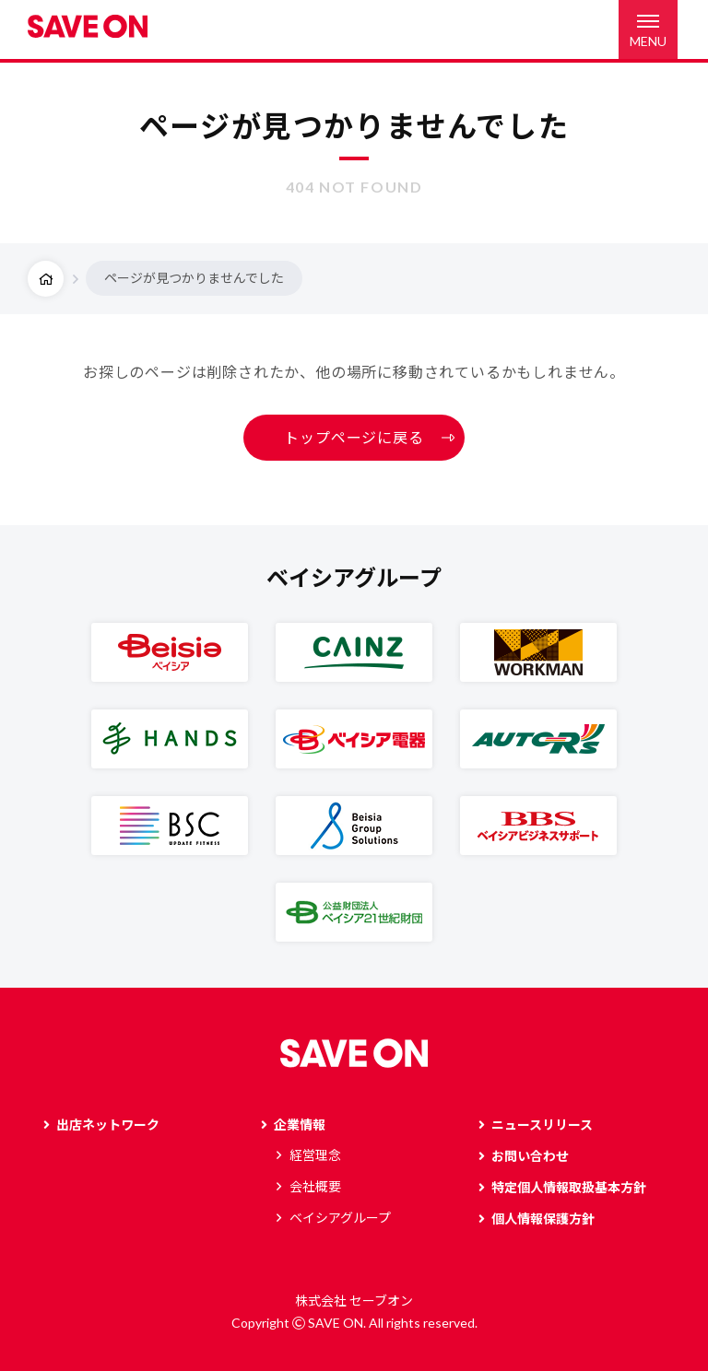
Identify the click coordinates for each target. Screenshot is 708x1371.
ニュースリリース (542, 1124)
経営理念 (315, 1155)
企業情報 (299, 1124)
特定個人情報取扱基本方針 (568, 1187)
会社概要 (315, 1186)
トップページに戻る (353, 437)
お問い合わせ (530, 1156)
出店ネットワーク (107, 1124)
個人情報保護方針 (543, 1218)
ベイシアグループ (340, 1217)
